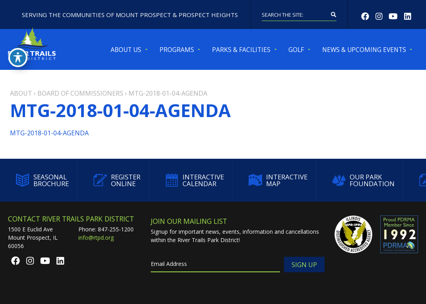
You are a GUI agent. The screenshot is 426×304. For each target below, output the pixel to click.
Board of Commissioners (80, 93)
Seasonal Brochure (42, 180)
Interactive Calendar (194, 180)
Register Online (116, 180)
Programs (177, 49)
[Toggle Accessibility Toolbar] (17, 57)
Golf (296, 49)
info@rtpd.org (96, 237)
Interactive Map (278, 180)
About (21, 93)
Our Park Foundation (363, 180)
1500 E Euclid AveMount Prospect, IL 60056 (33, 237)
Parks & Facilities (241, 49)
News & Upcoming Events (364, 49)
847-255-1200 (116, 229)
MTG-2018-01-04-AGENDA (49, 133)
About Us (126, 49)
